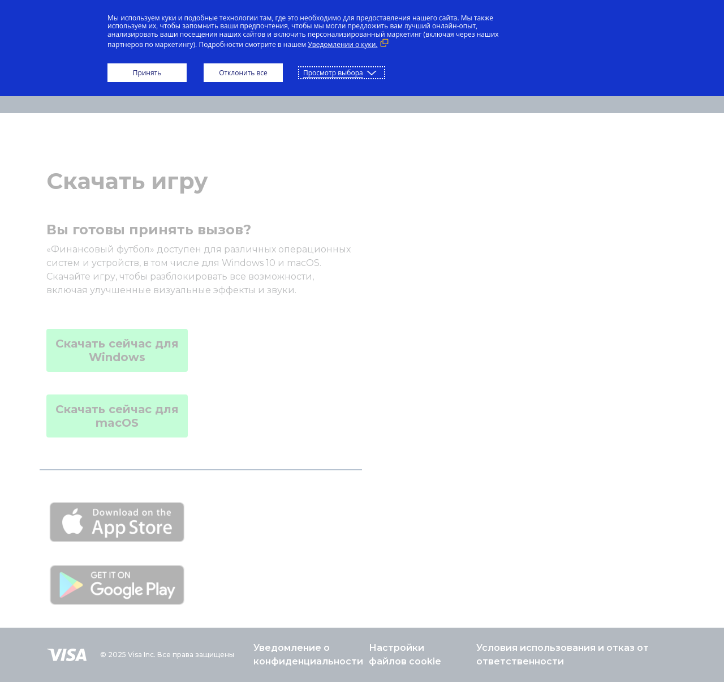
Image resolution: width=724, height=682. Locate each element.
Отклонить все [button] (243, 73)
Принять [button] (147, 73)
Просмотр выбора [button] (333, 73)
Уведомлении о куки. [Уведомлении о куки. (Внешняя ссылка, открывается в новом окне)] (342, 44)
